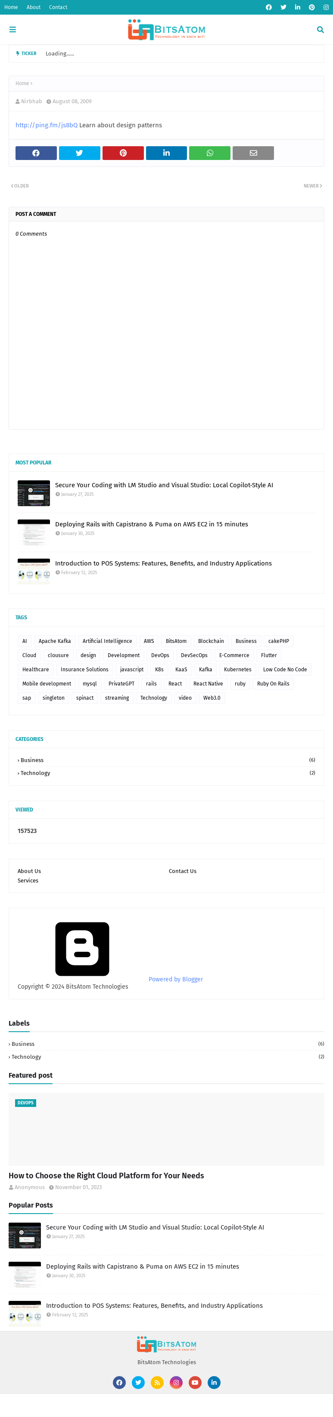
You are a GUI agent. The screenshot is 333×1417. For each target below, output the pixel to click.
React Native (208, 684)
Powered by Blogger (110, 979)
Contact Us (182, 871)
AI (24, 641)
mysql (90, 684)
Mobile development (46, 684)
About (33, 7)
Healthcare (35, 670)
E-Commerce (234, 655)
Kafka (205, 670)
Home (11, 7)
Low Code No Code (285, 670)
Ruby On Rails (273, 684)
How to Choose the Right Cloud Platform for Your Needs (106, 1175)
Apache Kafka (55, 641)
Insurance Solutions (85, 670)
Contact (58, 7)
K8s (159, 670)
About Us (29, 871)
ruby (240, 684)
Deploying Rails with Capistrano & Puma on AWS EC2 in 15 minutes (151, 524)
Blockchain (211, 641)
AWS (149, 641)
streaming (117, 698)
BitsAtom (176, 641)
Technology (153, 698)
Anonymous (30, 1187)
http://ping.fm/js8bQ (47, 125)
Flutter (269, 655)
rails (151, 684)
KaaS (181, 670)
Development (124, 655)
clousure (58, 655)
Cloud (29, 655)
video (185, 698)
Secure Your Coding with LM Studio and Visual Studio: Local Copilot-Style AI (164, 485)
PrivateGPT (121, 684)
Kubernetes (238, 670)
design (88, 655)
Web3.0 (212, 698)
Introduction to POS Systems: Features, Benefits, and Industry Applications (163, 563)
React (175, 684)
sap (26, 698)
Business (246, 641)
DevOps (160, 655)
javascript (131, 670)
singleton (54, 698)
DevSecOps (194, 655)
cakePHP (278, 641)
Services (28, 880)
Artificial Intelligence (107, 641)
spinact (84, 698)
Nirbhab (31, 101)
